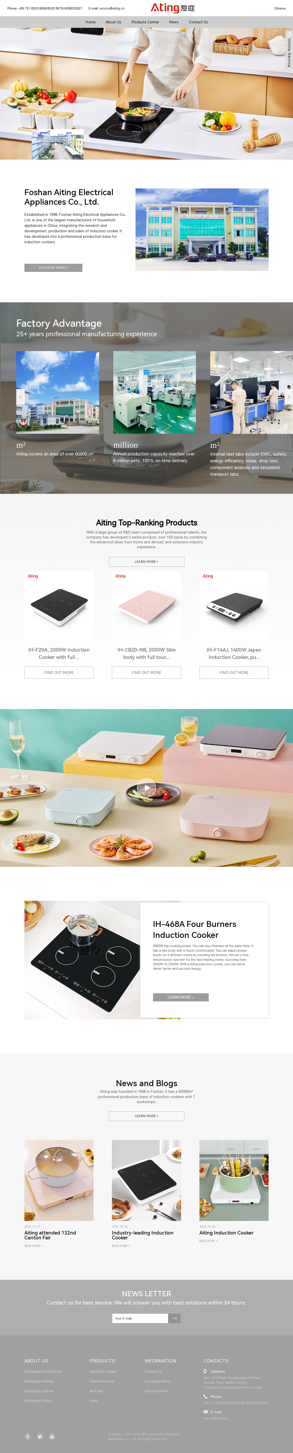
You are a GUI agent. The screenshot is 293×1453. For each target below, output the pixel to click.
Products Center (145, 22)
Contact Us (198, 22)
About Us (113, 22)
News (174, 22)
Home (90, 22)
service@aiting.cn (112, 8)
